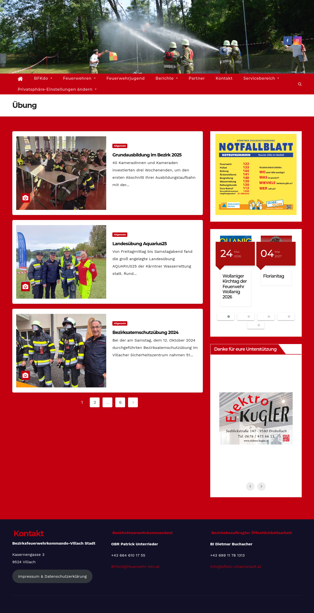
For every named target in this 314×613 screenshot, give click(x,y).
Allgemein (120, 145)
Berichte (167, 78)
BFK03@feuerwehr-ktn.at (135, 566)
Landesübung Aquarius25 (139, 243)
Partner (197, 78)
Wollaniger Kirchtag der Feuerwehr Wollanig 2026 (234, 286)
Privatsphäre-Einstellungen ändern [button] (57, 89)
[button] (300, 84)
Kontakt (224, 78)
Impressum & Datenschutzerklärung (52, 576)
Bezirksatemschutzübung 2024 (145, 332)
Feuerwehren (79, 78)
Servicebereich (261, 78)
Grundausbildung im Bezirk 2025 (147, 155)
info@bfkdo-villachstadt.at (235, 566)
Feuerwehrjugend (125, 78)
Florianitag (273, 276)
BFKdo (43, 78)
